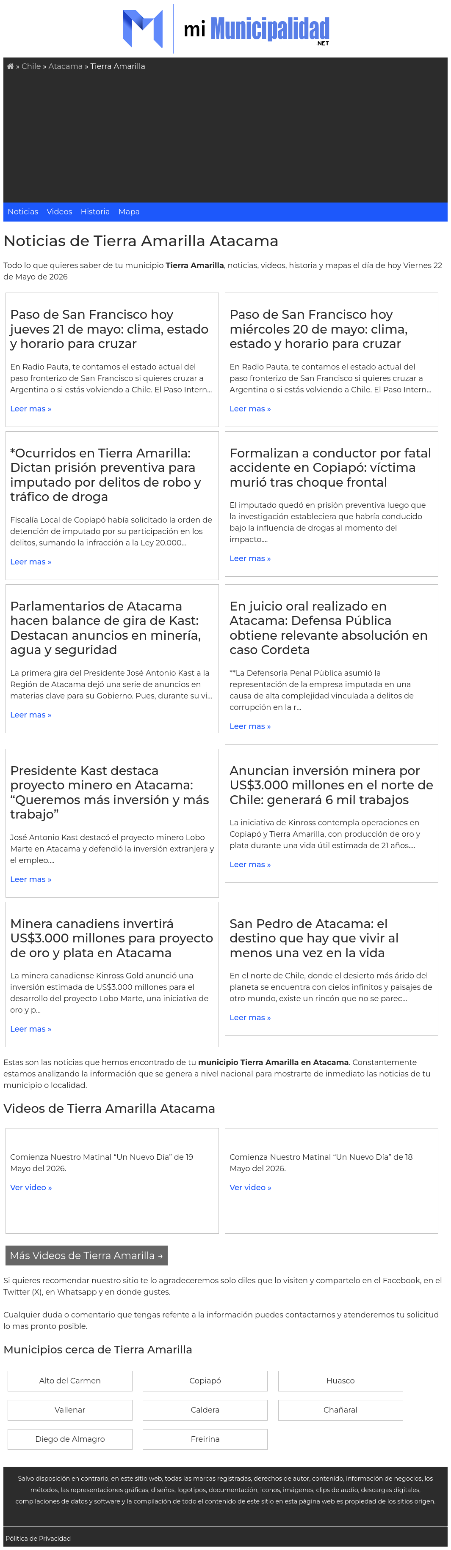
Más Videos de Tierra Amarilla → (86, 1255)
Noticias (23, 211)
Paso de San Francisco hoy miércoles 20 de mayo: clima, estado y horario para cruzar (318, 329)
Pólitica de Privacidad (38, 1538)
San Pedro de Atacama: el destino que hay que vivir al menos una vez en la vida (314, 938)
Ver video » (31, 1187)
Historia (95, 211)
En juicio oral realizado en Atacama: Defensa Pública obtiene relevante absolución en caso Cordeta (329, 628)
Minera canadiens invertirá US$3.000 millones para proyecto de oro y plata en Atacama (111, 938)
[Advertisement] (227, 136)
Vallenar (70, 1410)
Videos (59, 211)
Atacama (66, 66)
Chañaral (340, 1410)
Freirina (205, 1439)
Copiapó (205, 1381)
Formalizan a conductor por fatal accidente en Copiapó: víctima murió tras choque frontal (330, 468)
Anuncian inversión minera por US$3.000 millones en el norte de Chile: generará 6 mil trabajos (331, 785)
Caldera (205, 1410)
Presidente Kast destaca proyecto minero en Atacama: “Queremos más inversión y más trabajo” (109, 792)
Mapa (129, 211)
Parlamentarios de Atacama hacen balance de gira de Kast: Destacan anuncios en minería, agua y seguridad (105, 628)
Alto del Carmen (70, 1381)
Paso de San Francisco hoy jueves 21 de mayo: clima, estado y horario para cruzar (109, 329)
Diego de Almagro (70, 1439)
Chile (31, 66)
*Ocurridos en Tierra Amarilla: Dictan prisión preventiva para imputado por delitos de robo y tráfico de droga (105, 475)
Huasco (340, 1381)
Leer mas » (31, 409)
